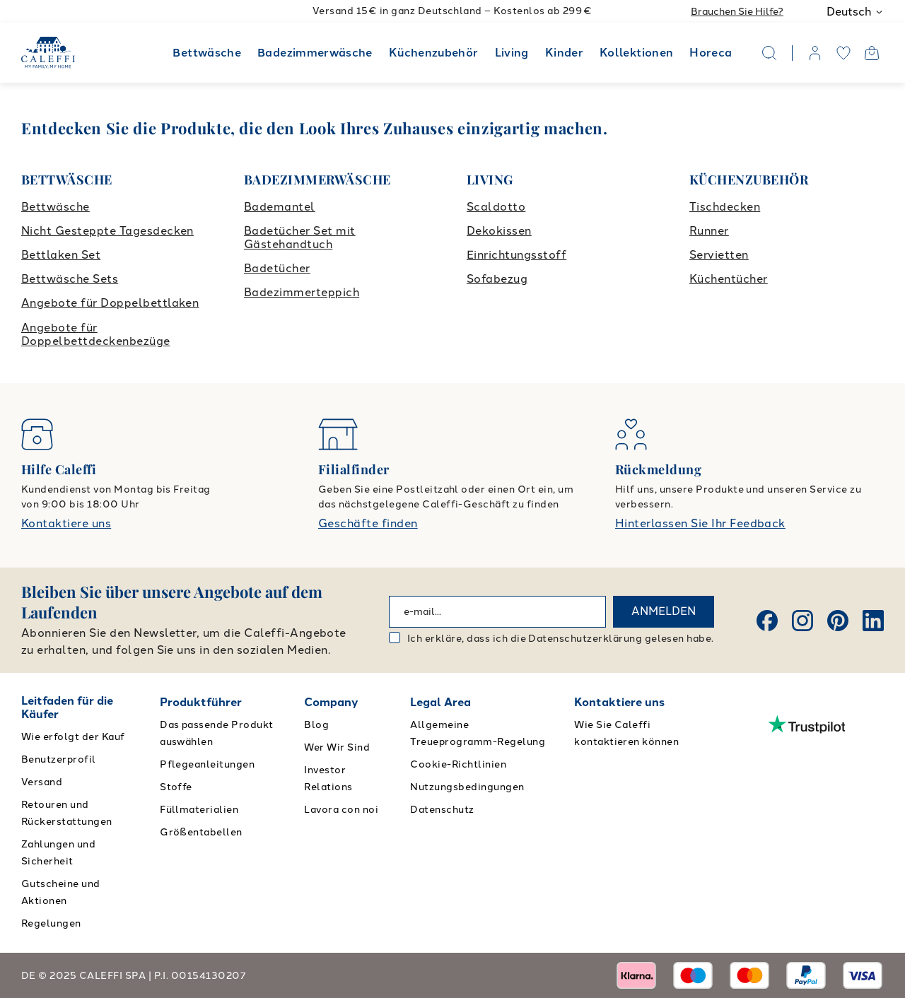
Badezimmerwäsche (315, 52)
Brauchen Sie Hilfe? (737, 12)
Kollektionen (636, 52)
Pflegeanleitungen (207, 764)
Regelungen (51, 923)
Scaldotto (496, 206)
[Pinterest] (837, 620)
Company (331, 702)
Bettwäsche (207, 52)
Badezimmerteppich (301, 292)
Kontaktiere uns (66, 523)
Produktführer (201, 702)
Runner (709, 230)
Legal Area (440, 702)
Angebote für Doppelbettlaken (110, 303)
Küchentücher (728, 279)
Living (512, 52)
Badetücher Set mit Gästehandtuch (300, 237)
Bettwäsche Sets (69, 279)
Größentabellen (201, 832)
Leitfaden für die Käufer (67, 707)
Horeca (710, 52)
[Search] (769, 53)
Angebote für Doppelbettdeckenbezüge (95, 334)
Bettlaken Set (60, 255)
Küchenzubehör (434, 52)
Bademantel (279, 206)
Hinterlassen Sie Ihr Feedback (700, 523)
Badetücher (277, 268)
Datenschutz (442, 810)
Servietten (719, 255)
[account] (815, 53)
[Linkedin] (873, 620)
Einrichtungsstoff (516, 255)
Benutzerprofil (58, 759)
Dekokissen (499, 230)
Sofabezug (497, 279)
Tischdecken (724, 206)
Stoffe (176, 787)
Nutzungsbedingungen (467, 787)
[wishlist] (843, 53)
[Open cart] (872, 53)
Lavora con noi (341, 810)
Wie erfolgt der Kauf (73, 737)
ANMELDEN (663, 611)
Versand (41, 782)
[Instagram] (802, 620)
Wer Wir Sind (337, 747)
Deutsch (855, 11)
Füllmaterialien (199, 810)
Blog (316, 725)
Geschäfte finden (368, 523)
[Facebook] (767, 620)
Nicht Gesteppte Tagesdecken (107, 230)
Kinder (564, 52)
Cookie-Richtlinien (458, 764)
